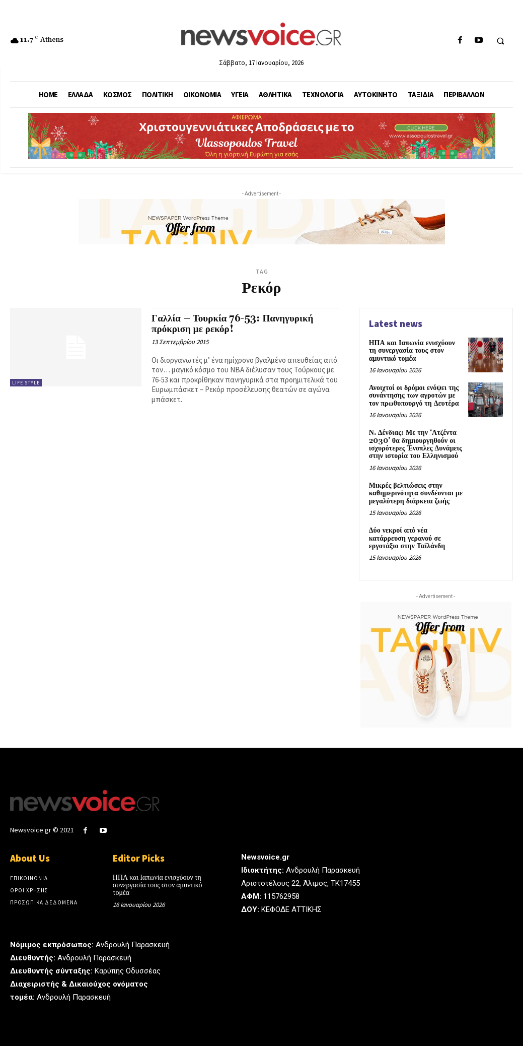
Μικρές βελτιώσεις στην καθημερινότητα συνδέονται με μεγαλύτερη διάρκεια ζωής (416, 493)
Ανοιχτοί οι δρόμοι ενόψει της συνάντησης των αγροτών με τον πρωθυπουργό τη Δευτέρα (414, 395)
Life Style (26, 382)
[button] (500, 40)
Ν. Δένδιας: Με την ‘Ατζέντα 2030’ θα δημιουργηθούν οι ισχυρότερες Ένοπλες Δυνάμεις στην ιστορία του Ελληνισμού (415, 444)
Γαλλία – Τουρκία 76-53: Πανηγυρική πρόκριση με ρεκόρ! (232, 323)
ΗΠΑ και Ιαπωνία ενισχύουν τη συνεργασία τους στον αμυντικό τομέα (412, 351)
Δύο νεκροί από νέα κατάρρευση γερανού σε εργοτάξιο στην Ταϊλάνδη (407, 538)
